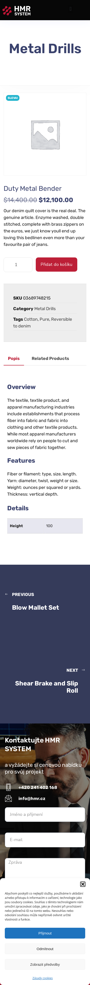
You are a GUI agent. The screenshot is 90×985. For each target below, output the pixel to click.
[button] (82, 884)
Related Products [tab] (50, 358)
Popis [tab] (14, 358)
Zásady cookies (42, 978)
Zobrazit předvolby (45, 964)
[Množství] (18, 264)
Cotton (31, 319)
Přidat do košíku (56, 264)
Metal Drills (45, 308)
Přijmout (45, 933)
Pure (44, 319)
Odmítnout (44, 949)
